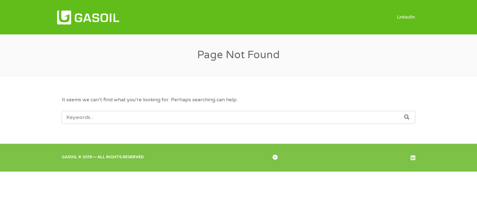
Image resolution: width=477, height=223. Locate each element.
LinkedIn (406, 17)
